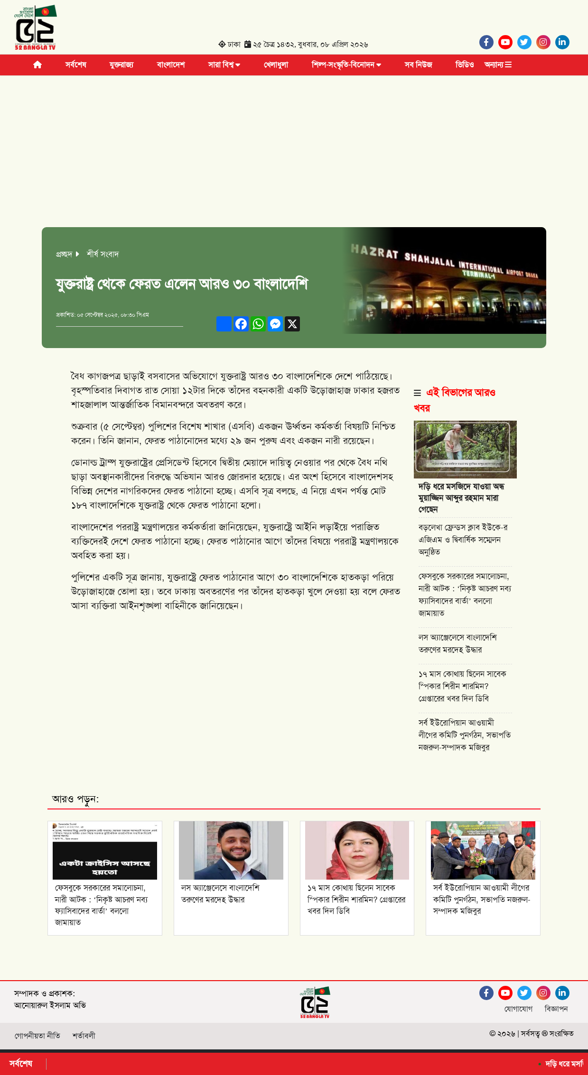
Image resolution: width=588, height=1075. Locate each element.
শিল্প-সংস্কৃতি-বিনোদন (346, 65)
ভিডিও (465, 65)
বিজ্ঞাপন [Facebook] (556, 1009)
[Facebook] (488, 42)
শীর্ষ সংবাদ (103, 254)
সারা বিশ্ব (224, 65)
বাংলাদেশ (171, 65)
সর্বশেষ (75, 65)
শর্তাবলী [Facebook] (84, 1036)
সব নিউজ (418, 65)
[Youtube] (507, 42)
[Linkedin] (564, 42)
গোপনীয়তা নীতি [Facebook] (37, 1036)
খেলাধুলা (276, 65)
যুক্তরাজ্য (121, 65)
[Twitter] (526, 42)
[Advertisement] (294, 156)
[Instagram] (545, 42)
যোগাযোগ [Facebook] (518, 1009)
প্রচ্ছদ (64, 254)
